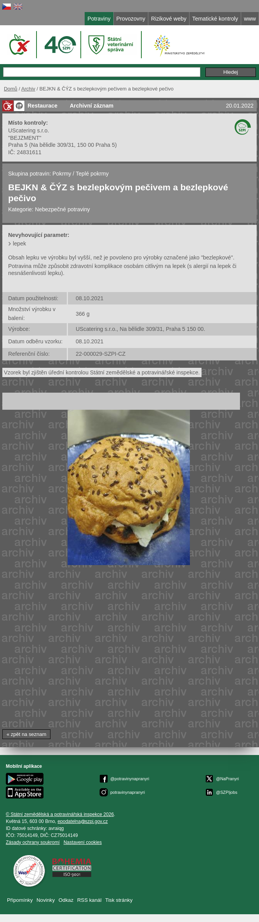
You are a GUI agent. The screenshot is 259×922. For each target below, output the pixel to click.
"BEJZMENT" (24, 138)
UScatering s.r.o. (28, 130)
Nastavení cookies (83, 842)
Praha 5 (18, 145)
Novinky (46, 900)
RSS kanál (89, 900)
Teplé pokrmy (92, 173)
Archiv (28, 89)
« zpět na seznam (26, 734)
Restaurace (42, 106)
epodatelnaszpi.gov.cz (82, 821)
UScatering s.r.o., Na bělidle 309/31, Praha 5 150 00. (140, 329)
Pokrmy (61, 173)
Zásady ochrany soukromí (33, 842)
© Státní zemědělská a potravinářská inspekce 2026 (60, 814)
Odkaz (66, 900)
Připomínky (20, 900)
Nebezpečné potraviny (62, 209)
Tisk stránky (118, 900)
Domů (10, 89)
